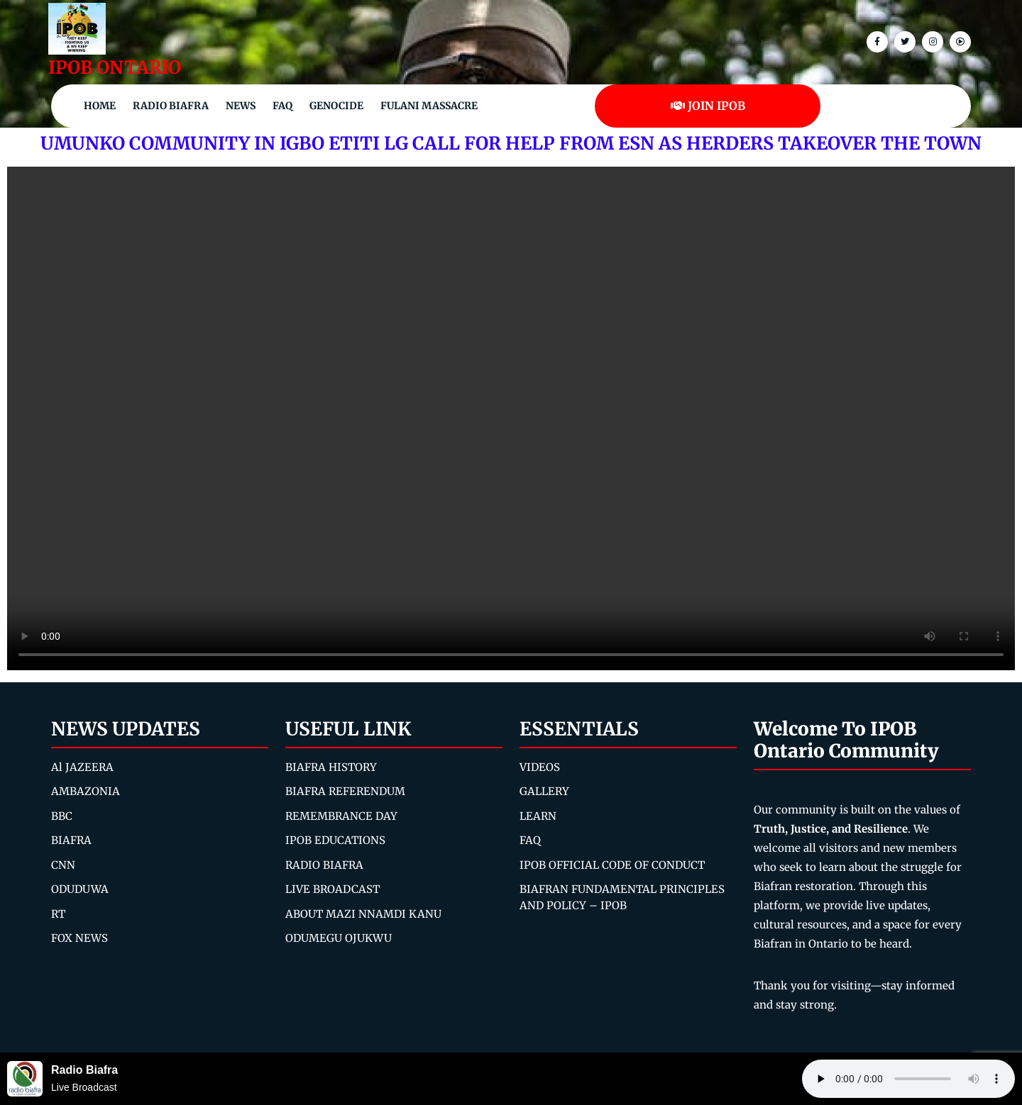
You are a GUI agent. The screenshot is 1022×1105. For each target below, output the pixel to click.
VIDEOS (540, 767)
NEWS (241, 105)
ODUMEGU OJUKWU (338, 938)
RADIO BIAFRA (324, 865)
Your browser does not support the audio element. (908, 1079)
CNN (63, 865)
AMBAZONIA (85, 791)
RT (58, 914)
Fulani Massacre (429, 105)
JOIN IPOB (708, 106)
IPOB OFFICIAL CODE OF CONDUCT (612, 865)
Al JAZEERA (82, 767)
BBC (61, 816)
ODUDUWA (80, 889)
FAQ (282, 105)
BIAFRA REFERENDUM (345, 791)
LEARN (538, 816)
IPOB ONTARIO (114, 67)
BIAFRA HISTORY (331, 767)
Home (100, 105)
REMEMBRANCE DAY (341, 816)
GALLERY (544, 791)
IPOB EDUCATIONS (335, 840)
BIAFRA (71, 840)
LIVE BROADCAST (332, 889)
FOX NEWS (79, 938)
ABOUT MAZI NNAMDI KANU (363, 914)
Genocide (336, 105)
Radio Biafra (171, 105)
